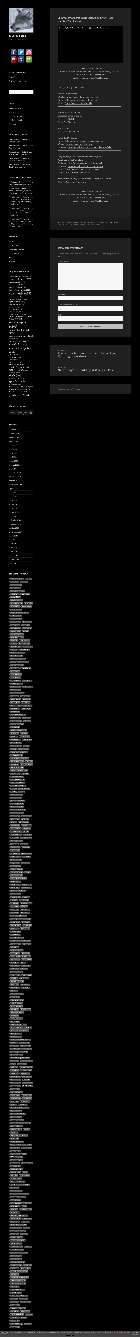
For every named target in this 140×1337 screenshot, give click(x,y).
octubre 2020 (14, 481)
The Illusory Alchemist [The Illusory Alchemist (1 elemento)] (16, 1237)
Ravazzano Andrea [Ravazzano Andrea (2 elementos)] (16, 1129)
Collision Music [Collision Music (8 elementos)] (15, 690)
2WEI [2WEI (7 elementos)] (28, 578)
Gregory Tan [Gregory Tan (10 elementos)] (15, 884)
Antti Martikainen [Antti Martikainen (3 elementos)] (15, 628)
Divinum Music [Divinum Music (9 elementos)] (24, 736)
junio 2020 (13, 496)
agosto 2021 (13, 441)
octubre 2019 (14, 528)
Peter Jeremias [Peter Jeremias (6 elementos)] (15, 1079)
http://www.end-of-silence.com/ (79, 144)
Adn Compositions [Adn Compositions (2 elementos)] (16, 585)
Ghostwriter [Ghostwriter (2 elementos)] (26, 863)
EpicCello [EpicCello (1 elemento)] (25, 773)
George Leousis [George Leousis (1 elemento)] (15, 863)
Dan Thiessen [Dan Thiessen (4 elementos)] (15, 711)
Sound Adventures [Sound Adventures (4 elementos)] (26, 1209)
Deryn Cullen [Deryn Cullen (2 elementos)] (14, 733)
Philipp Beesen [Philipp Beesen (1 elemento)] (28, 1082)
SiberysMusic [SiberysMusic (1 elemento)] (14, 1187)
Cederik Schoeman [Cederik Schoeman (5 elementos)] (16, 655)
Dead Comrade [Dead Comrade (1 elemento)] (15, 727)
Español (12, 77)
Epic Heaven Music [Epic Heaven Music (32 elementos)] (17, 779)
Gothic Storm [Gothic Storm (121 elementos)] (15, 312)
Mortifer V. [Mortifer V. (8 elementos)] (14, 1015)
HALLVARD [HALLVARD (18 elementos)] (27, 884)
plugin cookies (135, 1334)
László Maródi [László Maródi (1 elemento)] (15, 968)
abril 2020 (13, 504)
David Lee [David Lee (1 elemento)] (27, 721)
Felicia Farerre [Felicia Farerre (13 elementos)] (16, 834)
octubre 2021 (14, 433)
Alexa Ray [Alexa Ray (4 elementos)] (28, 603)
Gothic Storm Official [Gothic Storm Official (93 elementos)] (17, 314)
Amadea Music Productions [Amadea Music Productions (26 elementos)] (19, 612)
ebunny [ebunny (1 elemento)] (13, 749)
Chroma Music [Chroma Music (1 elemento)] (27, 680)
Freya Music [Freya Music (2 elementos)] (25, 847)
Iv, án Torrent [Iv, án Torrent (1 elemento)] (14, 909)
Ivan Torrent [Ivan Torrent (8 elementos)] (25, 912)
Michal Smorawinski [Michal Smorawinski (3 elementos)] (16, 1006)
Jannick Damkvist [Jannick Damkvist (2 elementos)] (15, 925)
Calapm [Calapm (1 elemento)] (13, 649)
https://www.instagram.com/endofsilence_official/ (90, 147)
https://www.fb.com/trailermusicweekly (84, 100)
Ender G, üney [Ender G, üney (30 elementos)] (26, 764)
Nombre (62, 294)
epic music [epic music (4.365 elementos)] (20, 293)
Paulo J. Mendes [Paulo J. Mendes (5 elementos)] (26, 1070)
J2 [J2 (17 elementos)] (13, 916)
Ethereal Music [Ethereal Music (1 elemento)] (27, 825)
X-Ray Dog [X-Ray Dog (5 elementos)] (14, 1317)
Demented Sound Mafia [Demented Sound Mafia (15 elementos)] (18, 730)
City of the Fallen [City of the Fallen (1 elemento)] (15, 686)
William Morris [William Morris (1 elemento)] (25, 1311)
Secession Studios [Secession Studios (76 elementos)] (15, 373)
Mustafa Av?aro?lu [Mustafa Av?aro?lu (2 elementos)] (16, 1033)
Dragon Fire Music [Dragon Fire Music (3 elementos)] (16, 746)
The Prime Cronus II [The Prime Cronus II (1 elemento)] (16, 1243)
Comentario (64, 262)
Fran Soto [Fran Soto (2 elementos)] (24, 844)
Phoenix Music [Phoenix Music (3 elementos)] (15, 1089)
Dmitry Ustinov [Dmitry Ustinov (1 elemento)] (27, 739)
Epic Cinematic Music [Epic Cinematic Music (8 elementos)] (17, 776)
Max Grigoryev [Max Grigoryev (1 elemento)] (15, 987)
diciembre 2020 (15, 473)
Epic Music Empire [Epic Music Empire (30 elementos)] (17, 792)
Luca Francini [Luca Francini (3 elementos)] (15, 965)
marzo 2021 (13, 461)
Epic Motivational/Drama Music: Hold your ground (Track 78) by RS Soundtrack (21, 223)
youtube (97, 225)
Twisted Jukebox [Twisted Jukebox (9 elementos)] (16, 1292)
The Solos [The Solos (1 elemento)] (28, 1246)
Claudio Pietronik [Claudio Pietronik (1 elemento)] (27, 686)
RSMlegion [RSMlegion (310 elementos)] (16, 370)
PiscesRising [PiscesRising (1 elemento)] (14, 1101)
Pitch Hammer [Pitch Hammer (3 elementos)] (25, 1101)
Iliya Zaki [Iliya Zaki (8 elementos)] (22, 890)
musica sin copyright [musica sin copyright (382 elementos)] (21, 336)
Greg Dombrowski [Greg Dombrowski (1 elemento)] (15, 881)
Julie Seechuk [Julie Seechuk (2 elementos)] (26, 940)
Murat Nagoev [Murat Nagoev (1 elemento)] (15, 1021)
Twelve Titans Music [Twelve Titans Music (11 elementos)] (17, 1289)
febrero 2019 (14, 559)
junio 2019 (13, 544)
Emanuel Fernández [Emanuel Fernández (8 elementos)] (17, 761)
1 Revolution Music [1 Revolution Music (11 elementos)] (17, 578)
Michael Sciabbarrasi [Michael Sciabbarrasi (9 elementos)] (17, 1000)
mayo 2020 (13, 500)
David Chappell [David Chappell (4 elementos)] (15, 717)
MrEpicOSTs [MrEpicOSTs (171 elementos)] (16, 319)
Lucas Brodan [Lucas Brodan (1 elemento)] (26, 965)
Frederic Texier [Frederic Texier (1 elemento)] (15, 847)
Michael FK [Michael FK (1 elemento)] (14, 990)
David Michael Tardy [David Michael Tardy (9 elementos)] (17, 724)
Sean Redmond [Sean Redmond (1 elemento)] (24, 1175)
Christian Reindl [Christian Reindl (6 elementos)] (25, 668)
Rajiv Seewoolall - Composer (19, 197)
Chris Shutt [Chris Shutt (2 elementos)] (14, 668)
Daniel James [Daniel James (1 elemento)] (26, 702)
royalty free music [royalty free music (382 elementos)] (20, 367)
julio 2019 (12, 540)
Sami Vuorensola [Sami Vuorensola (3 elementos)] (15, 1166)
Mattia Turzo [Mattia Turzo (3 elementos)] (14, 984)
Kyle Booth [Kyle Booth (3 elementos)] (25, 953)
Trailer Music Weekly (85, 225)
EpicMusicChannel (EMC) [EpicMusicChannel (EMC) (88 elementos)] (18, 299)
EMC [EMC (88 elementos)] (20, 285)
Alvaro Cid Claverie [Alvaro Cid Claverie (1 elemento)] (16, 609)
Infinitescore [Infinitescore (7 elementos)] (24, 900)
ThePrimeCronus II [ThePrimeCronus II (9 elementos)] (16, 1246)
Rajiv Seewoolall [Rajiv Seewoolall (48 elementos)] (14, 359)
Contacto (12, 124)
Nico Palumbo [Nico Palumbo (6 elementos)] (25, 1042)
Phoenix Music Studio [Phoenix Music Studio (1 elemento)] (16, 1092)
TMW (75, 225)
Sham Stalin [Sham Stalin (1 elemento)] (25, 1184)
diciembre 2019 (15, 520)
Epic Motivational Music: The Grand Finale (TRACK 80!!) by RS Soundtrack (21, 201)
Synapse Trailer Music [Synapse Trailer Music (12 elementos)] (18, 1231)
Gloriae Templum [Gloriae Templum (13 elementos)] (16, 869)
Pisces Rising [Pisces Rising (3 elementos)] (27, 1098)
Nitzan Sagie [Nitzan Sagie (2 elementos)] (27, 1049)
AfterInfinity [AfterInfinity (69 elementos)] (14, 276)
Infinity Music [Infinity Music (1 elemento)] (14, 903)
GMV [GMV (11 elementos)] (27, 872)
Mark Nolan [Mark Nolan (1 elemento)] (14, 978)
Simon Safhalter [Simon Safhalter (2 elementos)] (15, 1200)
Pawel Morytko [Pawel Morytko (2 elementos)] (25, 1073)
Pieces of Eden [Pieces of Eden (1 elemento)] (15, 1095)
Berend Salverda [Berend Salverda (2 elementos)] (24, 640)
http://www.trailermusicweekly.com (82, 97)
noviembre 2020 (15, 477)
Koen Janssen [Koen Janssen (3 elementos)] (15, 953)
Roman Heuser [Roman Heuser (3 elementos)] (15, 1151)
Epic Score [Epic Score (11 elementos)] (15, 816)
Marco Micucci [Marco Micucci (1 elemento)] (15, 975)
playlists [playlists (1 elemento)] (13, 1104)
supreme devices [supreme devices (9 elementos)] (16, 1228)
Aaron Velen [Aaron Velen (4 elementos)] (14, 581)
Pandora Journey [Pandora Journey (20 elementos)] (26, 1067)
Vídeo (62, 222)
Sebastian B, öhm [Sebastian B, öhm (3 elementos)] (16, 1178)
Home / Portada (15, 108)
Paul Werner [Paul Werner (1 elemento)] (14, 1073)
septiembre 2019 (15, 532)
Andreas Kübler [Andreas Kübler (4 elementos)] (15, 621)
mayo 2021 (13, 453)
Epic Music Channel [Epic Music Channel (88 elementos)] (16, 297)
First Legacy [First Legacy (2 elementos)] (27, 834)
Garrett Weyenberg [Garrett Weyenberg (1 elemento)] (16, 859)
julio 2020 (12, 492)
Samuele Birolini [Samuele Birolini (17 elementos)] (16, 1169)
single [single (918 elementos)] (15, 375)
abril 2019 (13, 552)
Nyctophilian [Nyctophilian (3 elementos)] (14, 1061)
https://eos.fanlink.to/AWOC (70, 131)
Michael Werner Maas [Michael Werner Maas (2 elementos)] (16, 1003)
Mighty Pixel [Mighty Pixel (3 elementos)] (14, 1009)
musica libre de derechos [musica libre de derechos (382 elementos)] (21, 1027)
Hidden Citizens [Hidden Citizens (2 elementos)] (26, 887)
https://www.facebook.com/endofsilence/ (85, 141)
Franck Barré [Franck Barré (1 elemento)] (14, 844)
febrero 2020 (14, 512)
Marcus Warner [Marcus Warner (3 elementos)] (26, 975)
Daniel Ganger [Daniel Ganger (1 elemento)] (15, 702)
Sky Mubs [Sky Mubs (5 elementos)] (14, 1209)
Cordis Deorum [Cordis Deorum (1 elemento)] (25, 696)
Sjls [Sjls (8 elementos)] (24, 1206)
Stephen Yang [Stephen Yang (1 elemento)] (27, 1218)
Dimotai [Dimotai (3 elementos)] (24, 733)
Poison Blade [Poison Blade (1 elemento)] (22, 1104)
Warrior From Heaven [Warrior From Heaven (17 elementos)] (18, 1308)
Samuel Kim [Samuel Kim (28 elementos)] (15, 1172)
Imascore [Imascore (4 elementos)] (26, 897)
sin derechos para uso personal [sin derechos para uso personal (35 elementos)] (21, 1203)
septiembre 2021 (15, 437)
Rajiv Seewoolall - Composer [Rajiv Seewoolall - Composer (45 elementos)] (17, 362)
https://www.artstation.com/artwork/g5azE (83, 156)
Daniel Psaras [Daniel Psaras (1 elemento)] (27, 705)
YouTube (12, 261)
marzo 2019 (13, 555)
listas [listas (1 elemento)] (23, 962)
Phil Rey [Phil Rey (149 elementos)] (14, 355)
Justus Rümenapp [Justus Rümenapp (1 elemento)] (15, 944)
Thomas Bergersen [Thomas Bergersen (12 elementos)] (17, 1249)
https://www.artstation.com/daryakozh (85, 163)
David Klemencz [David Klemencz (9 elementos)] (16, 721)
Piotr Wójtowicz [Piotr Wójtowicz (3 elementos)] (15, 1098)
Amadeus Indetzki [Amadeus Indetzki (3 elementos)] (16, 615)
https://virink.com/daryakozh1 (77, 172)
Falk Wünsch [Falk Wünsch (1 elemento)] (26, 828)
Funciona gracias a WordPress (69, 389)
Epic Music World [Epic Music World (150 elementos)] (17, 309)
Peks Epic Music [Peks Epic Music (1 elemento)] (15, 1076)
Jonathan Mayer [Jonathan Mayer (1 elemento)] (15, 934)
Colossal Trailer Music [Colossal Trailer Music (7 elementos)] (17, 693)
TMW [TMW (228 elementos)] (28, 387)
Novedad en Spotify (16, 249)
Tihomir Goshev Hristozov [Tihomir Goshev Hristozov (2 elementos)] (17, 1262)
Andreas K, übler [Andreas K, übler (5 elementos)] (16, 618)
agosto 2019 (13, 536)
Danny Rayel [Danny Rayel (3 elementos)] (26, 708)
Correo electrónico (68, 305)
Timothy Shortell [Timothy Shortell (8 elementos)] (16, 1265)
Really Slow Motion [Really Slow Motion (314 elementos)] (20, 364)
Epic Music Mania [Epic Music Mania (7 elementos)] (16, 798)
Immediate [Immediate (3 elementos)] (14, 900)
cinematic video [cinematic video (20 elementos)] (16, 683)
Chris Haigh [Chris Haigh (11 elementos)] (24, 662)
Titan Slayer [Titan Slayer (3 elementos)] (27, 1265)
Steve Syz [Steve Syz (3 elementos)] (25, 1221)
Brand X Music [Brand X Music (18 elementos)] (24, 643)
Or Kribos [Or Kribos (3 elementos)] (14, 1067)
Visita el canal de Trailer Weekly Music (90, 78)
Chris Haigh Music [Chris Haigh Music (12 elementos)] (17, 665)
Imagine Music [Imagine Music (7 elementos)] (15, 897)
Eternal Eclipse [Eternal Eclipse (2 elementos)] (15, 825)
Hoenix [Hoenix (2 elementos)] (13, 890)
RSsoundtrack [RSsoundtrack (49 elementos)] (27, 370)
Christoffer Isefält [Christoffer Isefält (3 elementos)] (15, 677)
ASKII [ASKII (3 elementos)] (25, 631)
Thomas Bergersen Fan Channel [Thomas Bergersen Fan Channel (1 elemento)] (19, 1252)
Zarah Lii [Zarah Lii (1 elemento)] (28, 1323)
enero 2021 (13, 469)
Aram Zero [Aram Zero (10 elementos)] (27, 628)
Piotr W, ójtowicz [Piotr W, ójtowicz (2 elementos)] (26, 1095)
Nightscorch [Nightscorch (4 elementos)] (14, 1045)
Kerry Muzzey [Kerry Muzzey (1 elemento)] (14, 947)
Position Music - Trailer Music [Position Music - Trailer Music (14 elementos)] (19, 1108)
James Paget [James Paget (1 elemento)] (25, 922)
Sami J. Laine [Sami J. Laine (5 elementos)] (15, 1163)
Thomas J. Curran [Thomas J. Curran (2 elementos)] (16, 1256)
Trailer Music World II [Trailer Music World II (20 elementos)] (18, 1283)
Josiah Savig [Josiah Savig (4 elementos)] (15, 940)
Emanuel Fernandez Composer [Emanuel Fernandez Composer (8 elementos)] (19, 758)
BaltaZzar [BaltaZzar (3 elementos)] (14, 640)
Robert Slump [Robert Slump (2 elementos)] (27, 1144)
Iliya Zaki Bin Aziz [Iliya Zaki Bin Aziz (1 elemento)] (15, 894)
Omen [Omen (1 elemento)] (13, 1064)
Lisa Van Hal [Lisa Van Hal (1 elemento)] (14, 962)
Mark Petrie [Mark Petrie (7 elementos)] (24, 978)
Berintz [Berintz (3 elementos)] (13, 643)
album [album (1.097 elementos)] (24, 279)
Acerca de (13, 112)
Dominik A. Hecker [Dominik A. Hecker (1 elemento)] (15, 742)
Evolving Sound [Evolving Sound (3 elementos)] (15, 828)
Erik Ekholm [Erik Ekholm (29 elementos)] (23, 822)
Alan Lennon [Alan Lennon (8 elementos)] (25, 594)
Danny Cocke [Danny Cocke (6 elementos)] (15, 708)
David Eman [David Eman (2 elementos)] (26, 717)
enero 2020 (13, 516)
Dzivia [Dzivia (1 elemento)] (26, 746)
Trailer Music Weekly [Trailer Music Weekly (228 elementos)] (19, 389)
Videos (11, 257)
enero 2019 (13, 563)
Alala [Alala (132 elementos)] (12, 279)
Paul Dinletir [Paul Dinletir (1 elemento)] (14, 1070)
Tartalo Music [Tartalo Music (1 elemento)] (14, 1234)
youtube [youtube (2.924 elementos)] (19, 395)
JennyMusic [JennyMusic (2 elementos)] (14, 928)
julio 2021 (12, 445)
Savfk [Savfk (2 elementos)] (25, 1172)
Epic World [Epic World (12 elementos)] (15, 819)
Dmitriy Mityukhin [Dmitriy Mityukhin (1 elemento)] (15, 739)
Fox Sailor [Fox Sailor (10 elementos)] (14, 837)
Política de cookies (16, 116)
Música (11, 241)
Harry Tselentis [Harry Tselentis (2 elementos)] (15, 887)
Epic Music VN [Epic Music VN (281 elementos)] (17, 304)
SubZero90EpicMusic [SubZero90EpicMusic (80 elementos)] (16, 384)
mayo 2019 (13, 548)
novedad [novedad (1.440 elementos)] (18, 344)
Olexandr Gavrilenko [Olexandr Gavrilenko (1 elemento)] (26, 1061)
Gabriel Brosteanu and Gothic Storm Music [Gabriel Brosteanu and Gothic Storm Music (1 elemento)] (21, 853)
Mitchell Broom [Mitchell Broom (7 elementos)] (25, 1009)
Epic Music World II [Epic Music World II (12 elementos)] (17, 813)
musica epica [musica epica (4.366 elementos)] (18, 1024)
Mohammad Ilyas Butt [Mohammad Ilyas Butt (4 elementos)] (17, 1012)
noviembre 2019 (15, 524)
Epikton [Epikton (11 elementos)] (25, 819)
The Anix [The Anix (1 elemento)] (24, 1234)
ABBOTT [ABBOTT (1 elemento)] (24, 581)
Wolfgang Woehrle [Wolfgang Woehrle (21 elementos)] (17, 1314)
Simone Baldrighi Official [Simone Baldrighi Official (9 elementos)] (18, 1197)
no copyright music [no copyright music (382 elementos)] (20, 341)
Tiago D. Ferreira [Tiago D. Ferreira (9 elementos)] (16, 1259)
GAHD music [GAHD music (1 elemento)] (26, 856)
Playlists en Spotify (16, 120)
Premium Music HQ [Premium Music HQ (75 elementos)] (16, 357)
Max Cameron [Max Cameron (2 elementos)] (25, 984)
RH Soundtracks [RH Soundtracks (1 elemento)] (15, 1144)
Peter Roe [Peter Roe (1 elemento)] (26, 1079)
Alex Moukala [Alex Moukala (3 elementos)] (15, 606)
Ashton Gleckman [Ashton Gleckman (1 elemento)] (15, 631)
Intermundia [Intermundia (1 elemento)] (14, 906)
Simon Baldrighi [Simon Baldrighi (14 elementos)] (16, 1191)
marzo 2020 (13, 508)
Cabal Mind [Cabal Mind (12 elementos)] (28, 646)
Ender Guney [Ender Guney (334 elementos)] (17, 287)
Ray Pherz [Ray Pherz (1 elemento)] (14, 1132)
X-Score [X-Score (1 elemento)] (23, 1317)
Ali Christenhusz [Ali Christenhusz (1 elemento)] (26, 606)
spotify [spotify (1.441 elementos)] (17, 381)
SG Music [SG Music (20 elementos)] (15, 1184)
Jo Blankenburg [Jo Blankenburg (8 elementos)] (15, 931)
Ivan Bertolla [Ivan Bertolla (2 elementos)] (24, 909)
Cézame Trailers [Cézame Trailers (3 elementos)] (15, 699)
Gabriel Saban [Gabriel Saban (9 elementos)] (15, 856)
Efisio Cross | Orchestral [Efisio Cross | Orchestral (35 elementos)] (19, 752)
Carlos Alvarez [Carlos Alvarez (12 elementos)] (24, 649)
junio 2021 (13, 449)
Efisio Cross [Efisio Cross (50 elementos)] (13, 285)
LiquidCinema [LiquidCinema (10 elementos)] (26, 959)
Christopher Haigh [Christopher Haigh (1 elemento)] (15, 680)
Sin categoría (14, 253)
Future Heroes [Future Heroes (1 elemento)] (15, 850)
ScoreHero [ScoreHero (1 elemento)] (14, 1175)
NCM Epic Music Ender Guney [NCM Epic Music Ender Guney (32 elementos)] (20, 1039)
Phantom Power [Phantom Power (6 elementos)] (15, 1082)
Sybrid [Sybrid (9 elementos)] (26, 1228)
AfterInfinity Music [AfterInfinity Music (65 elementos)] (25, 276)
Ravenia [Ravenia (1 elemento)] (26, 1129)
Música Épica (17, 35)
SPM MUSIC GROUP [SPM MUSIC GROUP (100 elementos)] (17, 378)
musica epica (68, 225)
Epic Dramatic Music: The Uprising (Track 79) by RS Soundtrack (18, 212)
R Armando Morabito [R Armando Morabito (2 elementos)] (16, 1126)
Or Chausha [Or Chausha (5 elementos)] (22, 1064)
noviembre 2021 (15, 429)
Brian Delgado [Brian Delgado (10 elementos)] (15, 646)
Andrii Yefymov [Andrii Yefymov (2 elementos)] (15, 625)
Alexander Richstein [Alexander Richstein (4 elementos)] (16, 603)
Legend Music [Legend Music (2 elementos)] (15, 959)
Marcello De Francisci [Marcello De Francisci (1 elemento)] (16, 972)
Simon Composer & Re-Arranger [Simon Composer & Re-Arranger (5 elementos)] (19, 1194)
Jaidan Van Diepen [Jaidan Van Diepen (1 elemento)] (26, 919)
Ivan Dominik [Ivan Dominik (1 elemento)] (14, 912)
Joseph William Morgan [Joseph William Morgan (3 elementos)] (17, 937)
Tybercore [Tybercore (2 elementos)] (14, 1298)
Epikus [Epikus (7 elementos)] (13, 822)
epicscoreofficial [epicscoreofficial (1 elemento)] (26, 816)
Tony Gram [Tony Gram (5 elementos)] (14, 1274)
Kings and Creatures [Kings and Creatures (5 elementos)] (16, 950)
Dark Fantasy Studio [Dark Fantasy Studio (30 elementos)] (18, 714)
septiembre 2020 (15, 485)
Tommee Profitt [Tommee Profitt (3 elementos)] (25, 1268)
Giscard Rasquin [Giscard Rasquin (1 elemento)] (15, 866)
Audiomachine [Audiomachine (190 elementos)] (17, 282)
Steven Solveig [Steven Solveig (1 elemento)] (15, 1221)
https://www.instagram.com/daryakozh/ (85, 166)
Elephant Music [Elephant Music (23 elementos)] (16, 755)
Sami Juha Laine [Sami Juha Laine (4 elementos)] (27, 1163)
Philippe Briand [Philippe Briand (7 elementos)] (15, 1086)
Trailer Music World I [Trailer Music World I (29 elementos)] (18, 1280)
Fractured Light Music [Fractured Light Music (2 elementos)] (16, 840)
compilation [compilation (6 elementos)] (14, 696)
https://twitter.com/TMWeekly (78, 103)
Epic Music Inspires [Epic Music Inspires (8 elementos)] (16, 795)
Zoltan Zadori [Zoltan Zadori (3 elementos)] (15, 1327)
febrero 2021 (14, 465)
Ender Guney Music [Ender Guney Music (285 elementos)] (19, 290)
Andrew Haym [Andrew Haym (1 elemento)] (27, 621)
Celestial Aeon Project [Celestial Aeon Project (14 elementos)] (18, 659)
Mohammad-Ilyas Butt (17, 182)
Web (59, 315)
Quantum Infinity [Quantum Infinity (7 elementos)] (16, 1117)
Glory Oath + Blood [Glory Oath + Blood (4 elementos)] (16, 872)
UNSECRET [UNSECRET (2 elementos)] (14, 1302)
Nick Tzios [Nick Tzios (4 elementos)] (14, 1042)
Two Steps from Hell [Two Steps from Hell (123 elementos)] (18, 392)
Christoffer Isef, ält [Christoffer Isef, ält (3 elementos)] (16, 674)
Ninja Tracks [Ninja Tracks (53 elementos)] (13, 338)
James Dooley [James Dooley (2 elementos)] (15, 922)
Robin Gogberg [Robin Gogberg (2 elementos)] (15, 1147)
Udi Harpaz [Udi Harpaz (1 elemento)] (23, 1298)
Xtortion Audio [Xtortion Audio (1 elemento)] (15, 1320)
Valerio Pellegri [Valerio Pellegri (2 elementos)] (15, 1305)
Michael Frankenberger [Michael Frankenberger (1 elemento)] (17, 994)
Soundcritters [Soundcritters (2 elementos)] (15, 1212)
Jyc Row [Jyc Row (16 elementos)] (27, 944)
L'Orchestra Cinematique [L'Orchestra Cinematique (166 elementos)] (20, 316)
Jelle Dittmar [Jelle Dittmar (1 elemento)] (27, 925)
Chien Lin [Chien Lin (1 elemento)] (14, 662)
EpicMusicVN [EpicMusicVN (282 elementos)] (17, 301)
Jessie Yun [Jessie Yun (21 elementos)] (25, 928)
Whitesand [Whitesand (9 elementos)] (14, 1311)
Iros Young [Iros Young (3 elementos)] (24, 906)
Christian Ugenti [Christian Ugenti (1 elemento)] (15, 671)
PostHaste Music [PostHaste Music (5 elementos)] (16, 1110)
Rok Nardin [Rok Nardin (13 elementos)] (27, 1147)
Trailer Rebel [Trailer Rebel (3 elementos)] (14, 1286)
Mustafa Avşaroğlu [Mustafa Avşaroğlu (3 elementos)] (16, 1036)
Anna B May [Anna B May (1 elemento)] (25, 625)
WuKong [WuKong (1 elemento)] (29, 1314)
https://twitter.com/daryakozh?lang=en (82, 169)
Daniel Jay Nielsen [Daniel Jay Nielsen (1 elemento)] (16, 705)
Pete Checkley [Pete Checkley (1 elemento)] (27, 1076)
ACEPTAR (69, 1335)
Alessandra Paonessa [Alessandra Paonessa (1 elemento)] (16, 600)
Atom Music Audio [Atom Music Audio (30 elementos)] (17, 634)
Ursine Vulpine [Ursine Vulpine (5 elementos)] (25, 1302)
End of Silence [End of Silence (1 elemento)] (15, 773)
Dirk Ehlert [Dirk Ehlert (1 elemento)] (14, 736)
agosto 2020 (13, 489)
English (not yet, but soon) (19, 81)
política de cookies (117, 1332)
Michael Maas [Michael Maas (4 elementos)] (15, 997)
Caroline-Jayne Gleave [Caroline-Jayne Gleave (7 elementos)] (17, 652)
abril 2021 (13, 457)
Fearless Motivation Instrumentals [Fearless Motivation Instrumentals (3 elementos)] (19, 831)
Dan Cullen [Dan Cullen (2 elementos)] (26, 699)
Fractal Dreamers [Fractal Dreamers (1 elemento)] (26, 837)
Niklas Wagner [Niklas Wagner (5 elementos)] (25, 1045)
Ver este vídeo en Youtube (90, 68)
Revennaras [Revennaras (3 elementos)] (14, 1138)
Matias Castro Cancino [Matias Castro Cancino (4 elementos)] (17, 981)
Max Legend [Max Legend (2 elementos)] (25, 987)
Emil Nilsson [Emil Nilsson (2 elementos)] (14, 764)
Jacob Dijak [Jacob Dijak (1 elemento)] (14, 919)
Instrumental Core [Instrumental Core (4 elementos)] (26, 903)
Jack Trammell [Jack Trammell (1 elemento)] (22, 915)
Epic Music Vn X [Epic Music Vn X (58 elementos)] (14, 307)
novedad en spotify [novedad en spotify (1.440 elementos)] (20, 1058)
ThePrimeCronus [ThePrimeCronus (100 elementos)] (16, 387)
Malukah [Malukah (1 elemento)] (24, 968)
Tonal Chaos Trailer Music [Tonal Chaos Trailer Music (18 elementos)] (19, 1271)
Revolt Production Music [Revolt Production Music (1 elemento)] (17, 1141)
